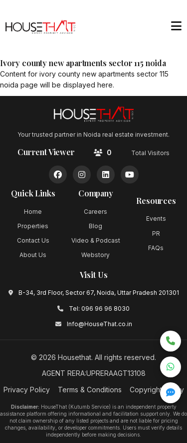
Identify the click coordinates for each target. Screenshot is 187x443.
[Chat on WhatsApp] (170, 366)
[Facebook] (58, 174)
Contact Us (33, 240)
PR (156, 233)
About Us (32, 255)
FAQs (156, 248)
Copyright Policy (157, 389)
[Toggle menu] (176, 26)
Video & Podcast (95, 240)
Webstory (95, 255)
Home (33, 211)
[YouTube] (130, 174)
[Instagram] (82, 174)
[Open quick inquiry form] (170, 392)
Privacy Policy (26, 389)
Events (156, 218)
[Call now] (170, 341)
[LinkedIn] (106, 174)
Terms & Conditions (90, 389)
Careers (95, 211)
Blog (95, 226)
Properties (32, 226)
